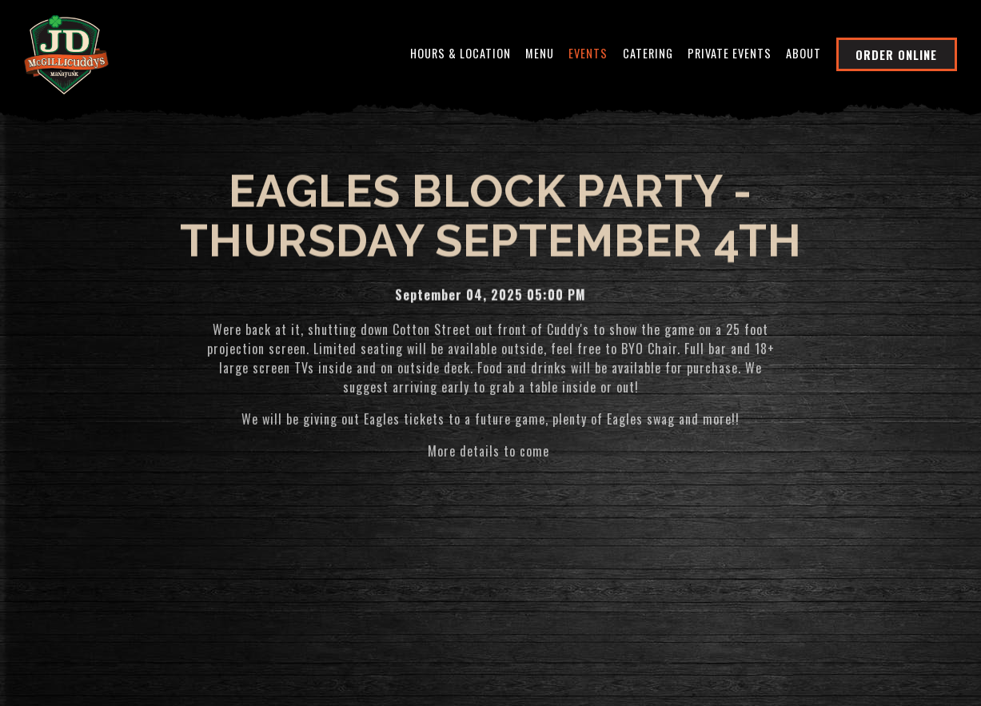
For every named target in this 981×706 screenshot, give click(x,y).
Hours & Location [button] (460, 53)
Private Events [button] (730, 53)
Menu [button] (539, 53)
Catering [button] (648, 53)
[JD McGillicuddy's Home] (66, 53)
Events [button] (588, 53)
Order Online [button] (896, 54)
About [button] (803, 53)
